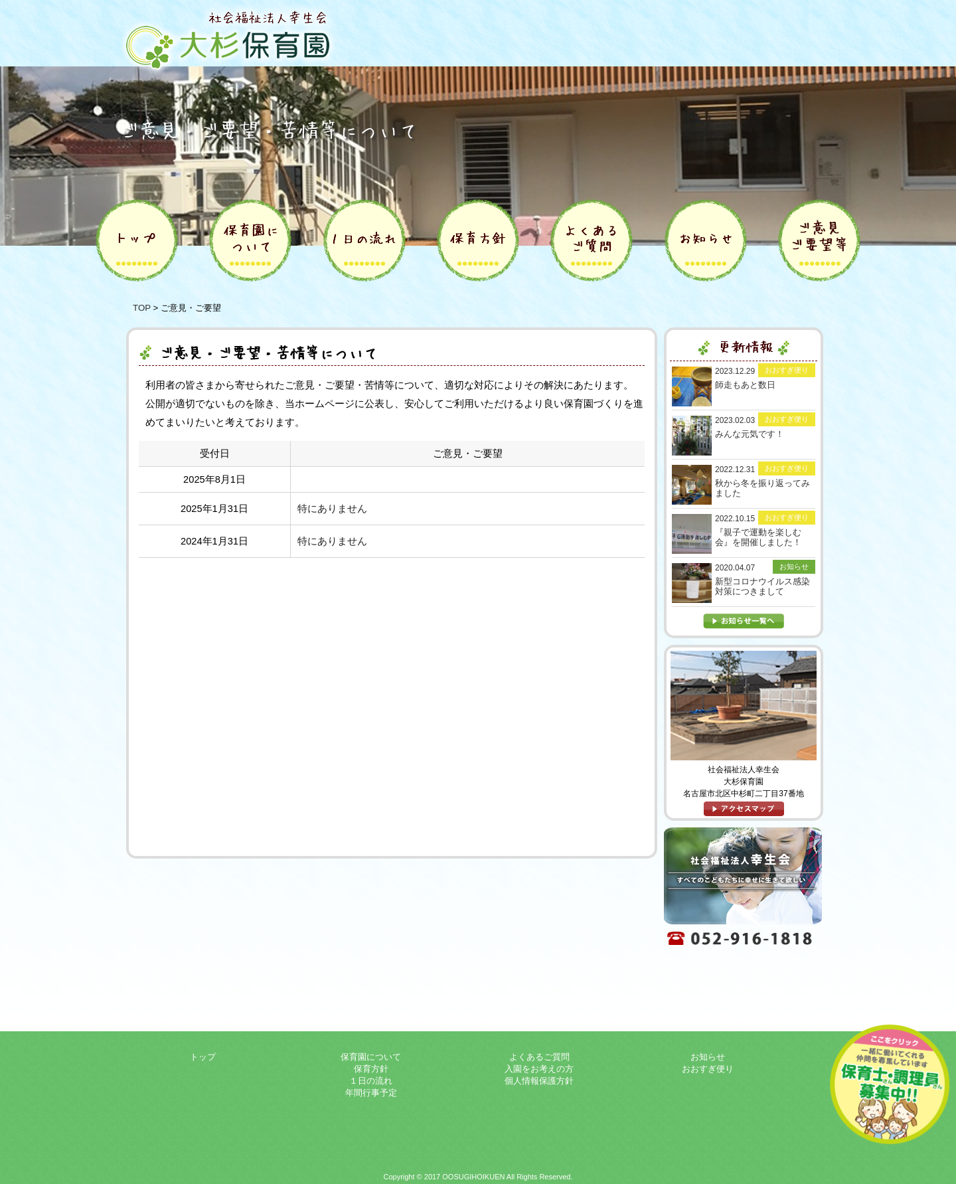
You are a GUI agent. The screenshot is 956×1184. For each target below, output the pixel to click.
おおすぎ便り (708, 1069)
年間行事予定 (371, 1093)
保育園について (371, 1057)
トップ (203, 1057)
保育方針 (371, 1069)
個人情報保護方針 (539, 1081)
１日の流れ (370, 1081)
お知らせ (707, 1057)
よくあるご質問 (539, 1057)
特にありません (332, 508)
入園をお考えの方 (539, 1069)
